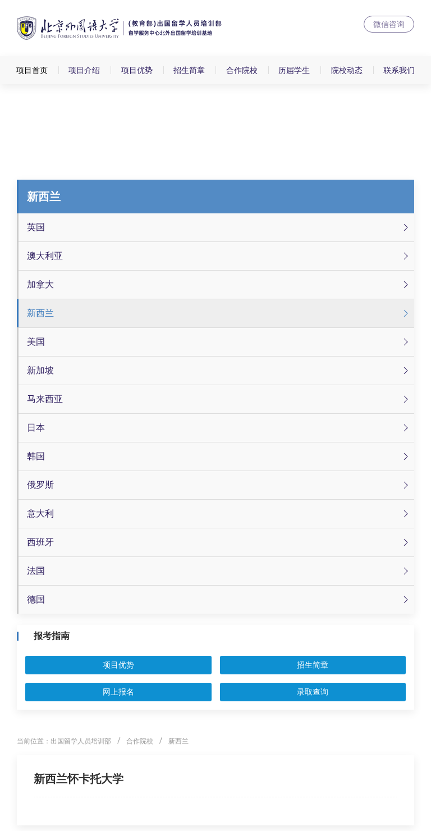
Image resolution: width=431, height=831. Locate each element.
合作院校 (242, 70)
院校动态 (347, 70)
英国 (219, 227)
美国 (219, 342)
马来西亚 (219, 399)
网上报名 (118, 691)
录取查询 (312, 691)
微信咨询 (389, 24)
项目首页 (32, 70)
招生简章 (189, 70)
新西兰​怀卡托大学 (78, 779)
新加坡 (219, 370)
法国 (219, 571)
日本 (219, 427)
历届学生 (294, 70)
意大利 (219, 513)
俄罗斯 (219, 485)
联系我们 (399, 70)
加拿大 (219, 284)
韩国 (219, 456)
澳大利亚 (219, 256)
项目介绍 (84, 70)
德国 (219, 599)
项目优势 (137, 70)
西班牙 (219, 542)
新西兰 (219, 313)
